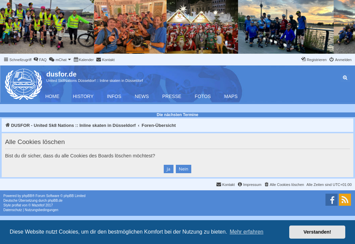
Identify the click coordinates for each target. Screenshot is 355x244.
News (142, 96)
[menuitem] (40, 60)
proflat (16, 205)
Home (52, 96)
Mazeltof (38, 205)
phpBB (27, 196)
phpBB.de (55, 200)
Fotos (203, 96)
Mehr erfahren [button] (246, 232)
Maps (231, 96)
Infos (114, 96)
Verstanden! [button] (317, 232)
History (83, 96)
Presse (172, 96)
